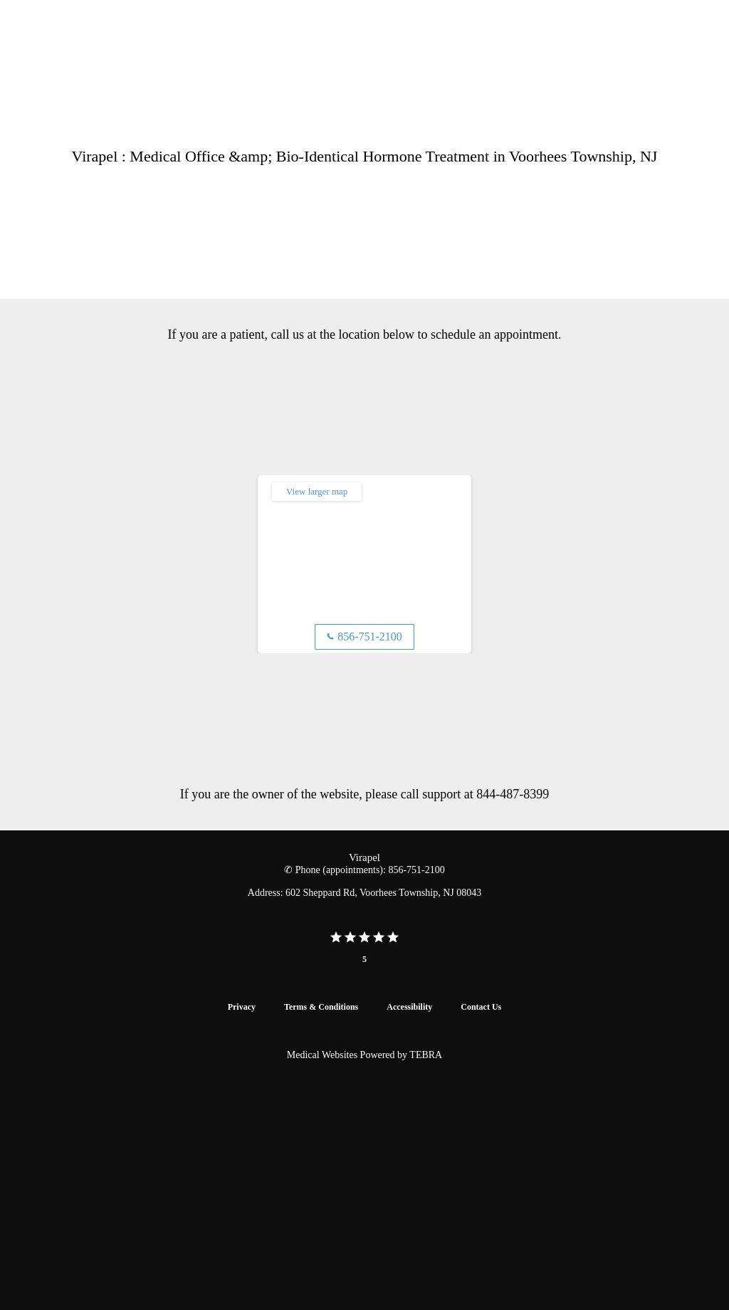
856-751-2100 (364, 636)
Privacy (242, 1007)
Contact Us (481, 1007)
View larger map (316, 491)
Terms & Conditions (321, 1007)
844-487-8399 (512, 794)
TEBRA (425, 1055)
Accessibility (409, 1007)
